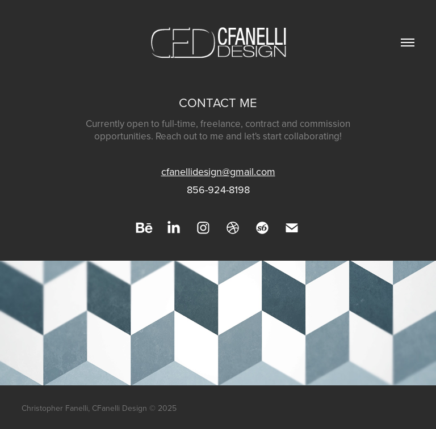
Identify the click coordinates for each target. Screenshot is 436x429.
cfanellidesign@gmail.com (218, 171)
